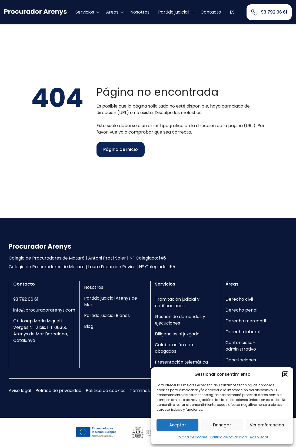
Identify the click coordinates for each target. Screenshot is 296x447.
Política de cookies (192, 437)
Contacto (211, 12)
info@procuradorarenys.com (44, 310)
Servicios (84, 12)
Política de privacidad (228, 437)
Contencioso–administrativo (240, 345)
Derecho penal (241, 310)
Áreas (112, 12)
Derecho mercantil (245, 321)
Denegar (222, 425)
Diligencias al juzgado (177, 334)
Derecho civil (239, 299)
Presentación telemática (181, 362)
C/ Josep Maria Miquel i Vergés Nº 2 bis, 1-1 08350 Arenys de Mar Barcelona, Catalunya (40, 331)
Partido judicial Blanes (107, 315)
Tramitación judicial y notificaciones (177, 302)
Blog (88, 326)
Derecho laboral (242, 332)
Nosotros (139, 12)
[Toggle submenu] (98, 12)
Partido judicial (173, 12)
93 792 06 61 (25, 299)
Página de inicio (120, 149)
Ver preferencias (267, 425)
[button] (285, 374)
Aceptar (177, 425)
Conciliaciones (240, 360)
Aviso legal (259, 437)
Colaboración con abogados (174, 348)
